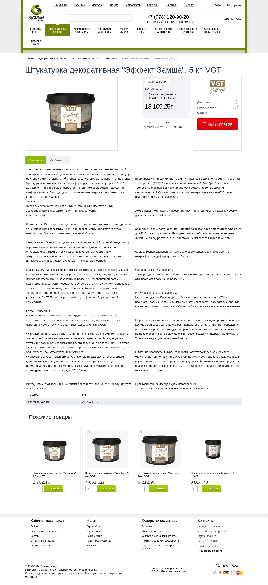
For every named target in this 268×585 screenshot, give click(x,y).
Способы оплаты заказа (155, 531)
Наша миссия (94, 536)
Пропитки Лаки (141, 30)
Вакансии (171, 5)
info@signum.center (208, 546)
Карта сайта (93, 526)
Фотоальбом (133, 5)
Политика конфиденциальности (160, 540)
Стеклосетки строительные (212, 30)
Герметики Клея (35, 30)
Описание (35, 160)
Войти (218, 5)
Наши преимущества (98, 540)
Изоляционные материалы (82, 30)
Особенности (58, 160)
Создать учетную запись (45, 531)
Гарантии (79, 5)
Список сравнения (41, 545)
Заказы (35, 536)
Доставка (97, 5)
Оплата (114, 5)
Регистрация (234, 5)
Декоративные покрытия (58, 30)
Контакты (189, 5)
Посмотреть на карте (209, 550)
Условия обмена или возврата (159, 536)
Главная (30, 58)
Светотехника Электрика (163, 30)
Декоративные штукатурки (85, 58)
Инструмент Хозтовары (105, 30)
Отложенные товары (43, 540)
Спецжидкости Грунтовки (188, 30)
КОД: (150, 81)
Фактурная (111, 58)
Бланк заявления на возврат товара (158, 547)
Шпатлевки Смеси (35, 42)
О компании (60, 5)
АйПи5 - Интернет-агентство (168, 571)
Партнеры (152, 5)
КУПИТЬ (56, 488)
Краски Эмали (124, 30)
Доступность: (153, 88)
